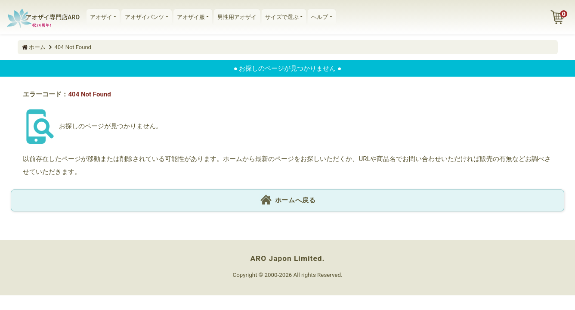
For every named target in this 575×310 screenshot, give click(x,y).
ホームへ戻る (287, 201)
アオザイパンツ (144, 17)
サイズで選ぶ (282, 17)
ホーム (37, 47)
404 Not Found (73, 47)
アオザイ (101, 17)
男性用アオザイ (237, 17)
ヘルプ (319, 17)
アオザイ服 (191, 17)
